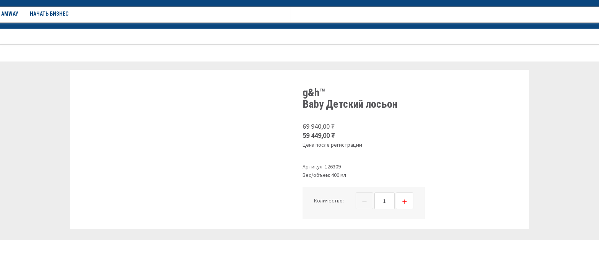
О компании (176, 36)
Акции (140, 36)
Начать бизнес (276, 36)
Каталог (103, 36)
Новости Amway (224, 36)
